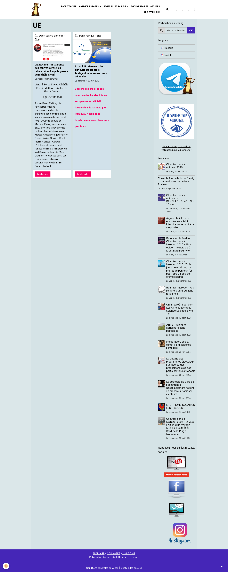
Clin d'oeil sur (152, 12)
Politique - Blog (94, 35)
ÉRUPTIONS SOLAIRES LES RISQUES (180, 406)
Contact (134, 557)
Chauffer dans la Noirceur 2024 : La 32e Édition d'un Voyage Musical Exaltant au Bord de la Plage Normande (180, 426)
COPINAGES (114, 553)
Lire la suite (42, 173)
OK (191, 30)
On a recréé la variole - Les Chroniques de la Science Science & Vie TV (180, 309)
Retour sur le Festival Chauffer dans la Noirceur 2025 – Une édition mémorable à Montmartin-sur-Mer (178, 244)
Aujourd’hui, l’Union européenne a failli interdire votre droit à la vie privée (180, 223)
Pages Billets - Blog (115, 6)
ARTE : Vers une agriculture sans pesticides (176, 327)
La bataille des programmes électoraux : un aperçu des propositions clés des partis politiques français (180, 364)
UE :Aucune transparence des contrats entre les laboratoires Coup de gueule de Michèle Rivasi (51, 69)
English (166, 55)
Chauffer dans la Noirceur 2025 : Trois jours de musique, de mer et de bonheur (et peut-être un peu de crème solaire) (179, 269)
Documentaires (139, 6)
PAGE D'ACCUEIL (69, 6)
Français (167, 48)
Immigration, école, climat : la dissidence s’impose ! (178, 344)
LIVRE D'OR (130, 553)
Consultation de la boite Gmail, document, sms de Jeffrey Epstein (176, 181)
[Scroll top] (222, 566)
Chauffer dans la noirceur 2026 (176, 166)
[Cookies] (6, 566)
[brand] (36, 9)
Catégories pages (89, 6)
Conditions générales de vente (101, 567)
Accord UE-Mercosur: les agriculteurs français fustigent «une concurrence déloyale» (91, 71)
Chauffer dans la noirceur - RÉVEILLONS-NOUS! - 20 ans (180, 200)
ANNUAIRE (97, 553)
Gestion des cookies (132, 567)
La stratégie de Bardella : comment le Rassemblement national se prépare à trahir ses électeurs (180, 387)
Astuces (155, 6)
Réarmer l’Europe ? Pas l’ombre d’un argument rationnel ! (180, 290)
